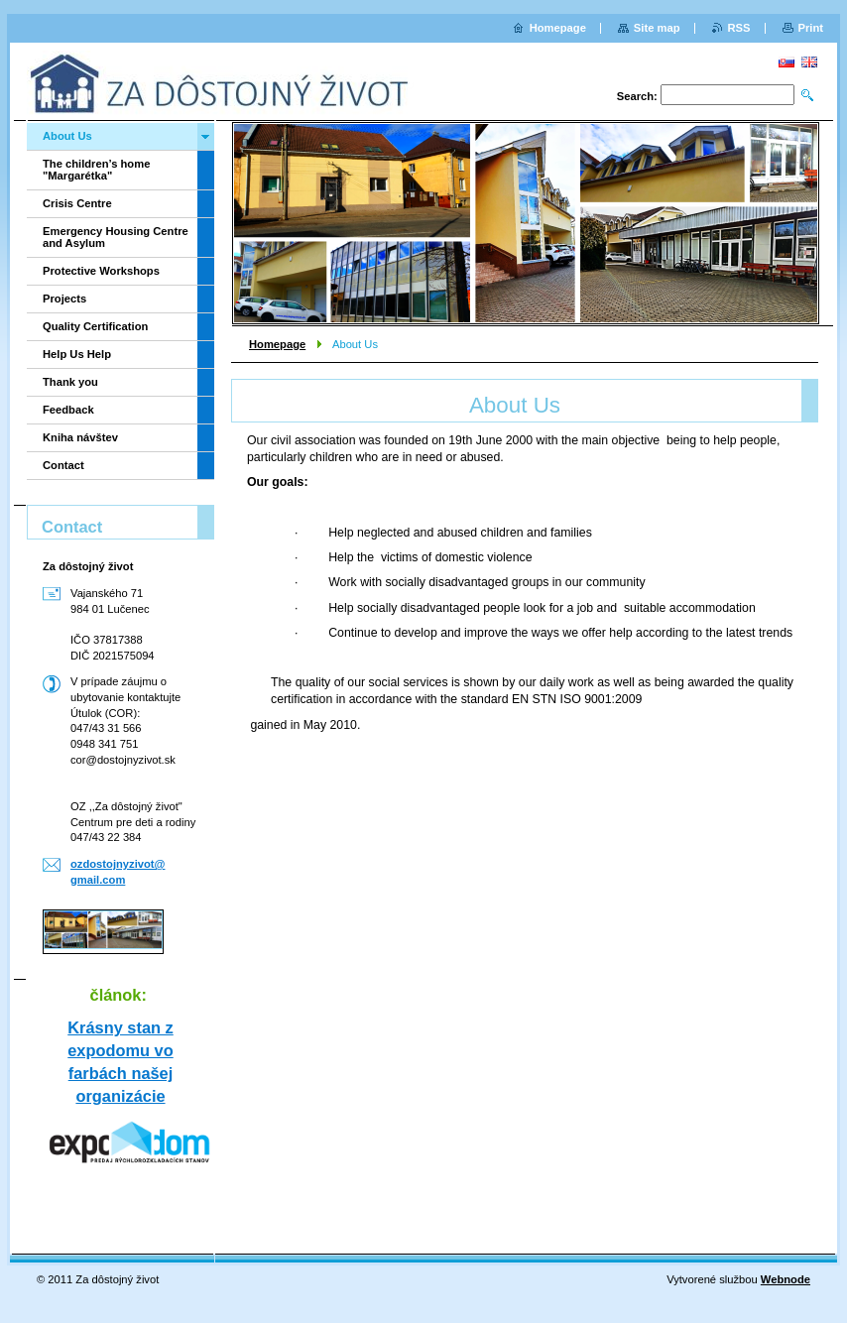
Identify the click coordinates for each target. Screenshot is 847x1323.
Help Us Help (77, 354)
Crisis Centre (77, 203)
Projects (64, 298)
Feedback (68, 410)
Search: (637, 96)
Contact (63, 465)
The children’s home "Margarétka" (96, 169)
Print (810, 28)
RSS (739, 28)
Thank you (70, 382)
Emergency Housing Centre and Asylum (115, 237)
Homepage (277, 344)
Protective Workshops (101, 271)
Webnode (785, 1279)
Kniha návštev (80, 437)
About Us (67, 136)
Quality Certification (95, 326)
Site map (657, 28)
